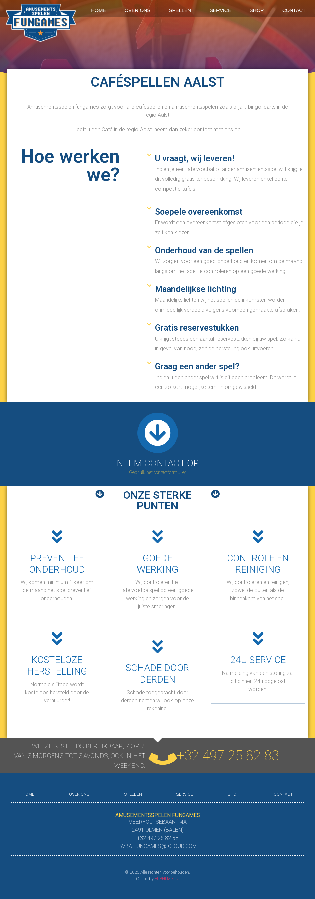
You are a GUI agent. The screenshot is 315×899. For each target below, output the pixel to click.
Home (98, 10)
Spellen (180, 10)
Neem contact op (158, 463)
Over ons (137, 10)
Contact (294, 10)
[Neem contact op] (157, 433)
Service (220, 10)
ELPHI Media (167, 878)
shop (257, 10)
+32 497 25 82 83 (227, 756)
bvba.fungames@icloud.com (158, 846)
